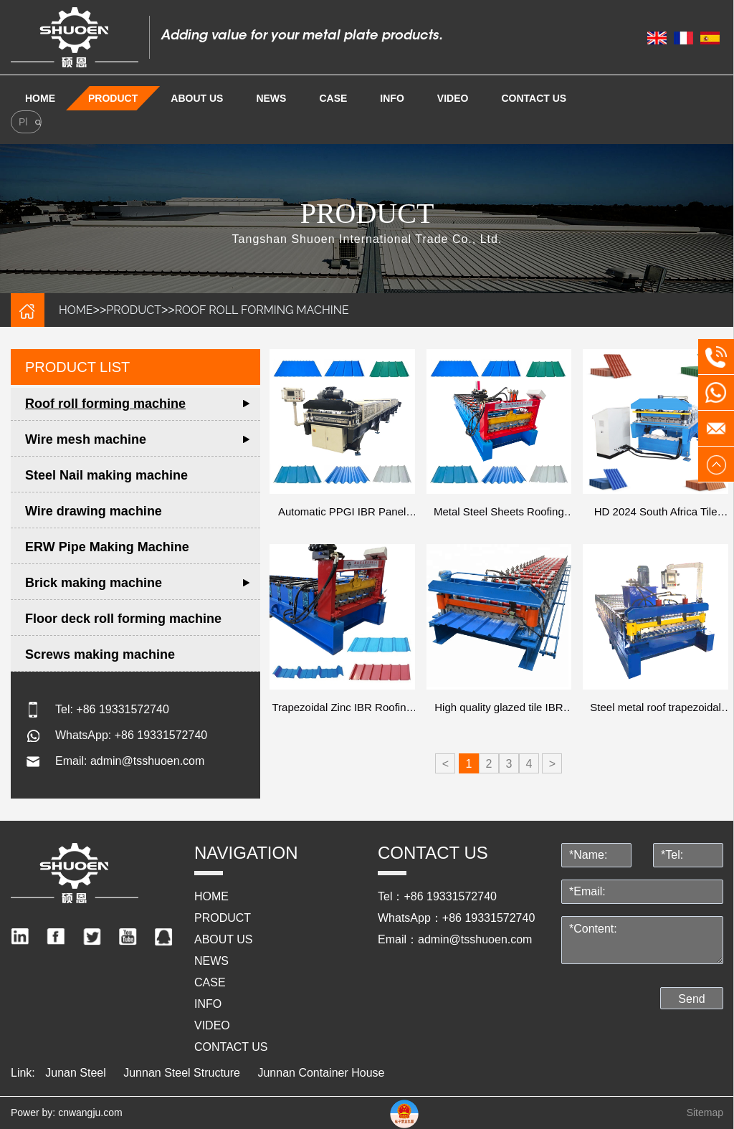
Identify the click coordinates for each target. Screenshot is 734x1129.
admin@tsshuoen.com (147, 761)
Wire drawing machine (93, 511)
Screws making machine (100, 654)
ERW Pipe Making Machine (107, 547)
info (392, 98)
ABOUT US (197, 98)
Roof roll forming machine (262, 310)
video (453, 98)
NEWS (271, 98)
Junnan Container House (320, 1073)
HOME (76, 310)
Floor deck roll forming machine (123, 618)
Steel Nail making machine (106, 475)
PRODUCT (113, 98)
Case (333, 98)
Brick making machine (93, 583)
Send (691, 999)
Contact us (533, 98)
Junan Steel (75, 1073)
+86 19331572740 (122, 709)
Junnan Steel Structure (181, 1073)
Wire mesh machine (85, 439)
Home (40, 98)
